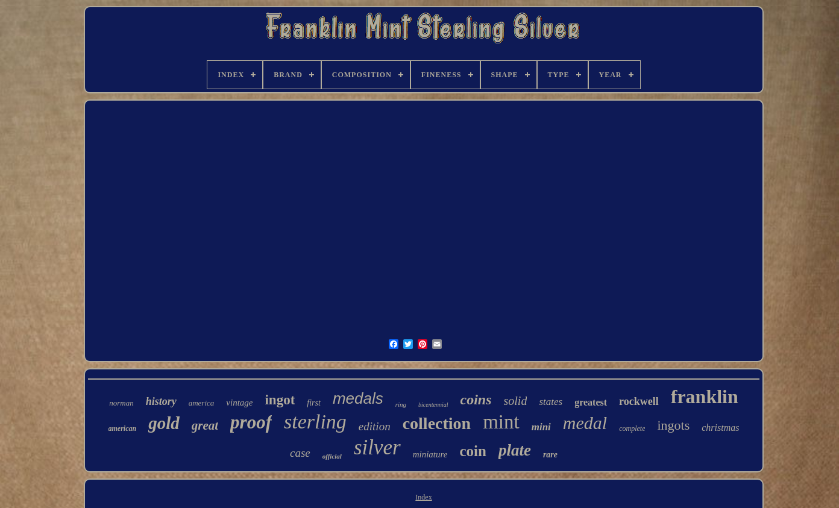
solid (515, 400)
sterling (315, 421)
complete (632, 428)
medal (585, 423)
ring (400, 404)
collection (437, 423)
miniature (430, 454)
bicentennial (433, 404)
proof (251, 422)
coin (472, 451)
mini (541, 427)
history (161, 401)
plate (514, 450)
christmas (720, 427)
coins (476, 399)
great (205, 425)
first (314, 402)
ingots (673, 425)
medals (358, 398)
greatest (590, 402)
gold (164, 423)
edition (375, 426)
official (332, 456)
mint (501, 422)
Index (423, 497)
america (202, 402)
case (300, 453)
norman (121, 402)
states (550, 401)
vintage (239, 402)
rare (550, 454)
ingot (280, 399)
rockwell (639, 401)
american (122, 428)
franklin (704, 396)
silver (377, 447)
